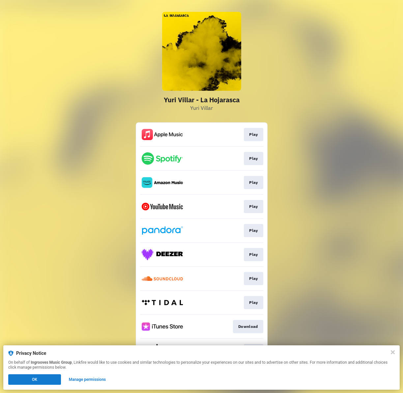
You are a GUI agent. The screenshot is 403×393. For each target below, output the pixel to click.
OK (34, 379)
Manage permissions (87, 379)
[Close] (393, 352)
